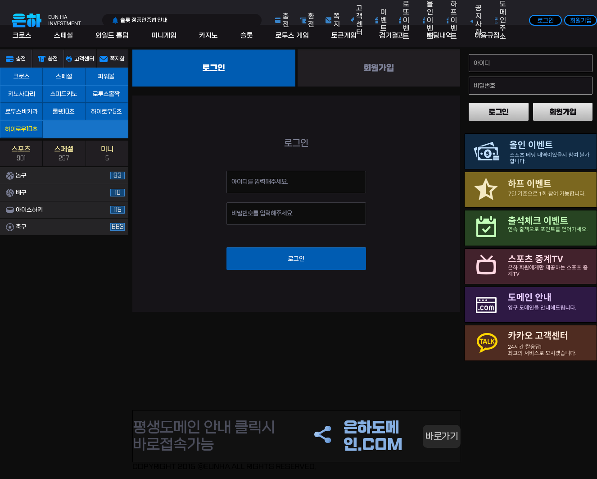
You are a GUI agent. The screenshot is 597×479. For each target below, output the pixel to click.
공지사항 (478, 20)
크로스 (22, 36)
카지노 (208, 36)
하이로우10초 (21, 129)
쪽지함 (117, 59)
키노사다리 (21, 94)
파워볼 (106, 76)
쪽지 (337, 20)
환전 (311, 20)
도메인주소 (503, 20)
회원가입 (581, 20)
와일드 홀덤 (112, 36)
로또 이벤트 (406, 20)
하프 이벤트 (454, 20)
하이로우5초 (106, 111)
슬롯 (246, 36)
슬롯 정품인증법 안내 (143, 20)
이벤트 (383, 20)
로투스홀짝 (106, 94)
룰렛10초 (64, 111)
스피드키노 (63, 94)
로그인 (546, 20)
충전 (286, 20)
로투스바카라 (21, 111)
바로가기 (441, 436)
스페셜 (63, 36)
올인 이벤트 (430, 20)
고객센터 (359, 20)
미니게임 (163, 36)
